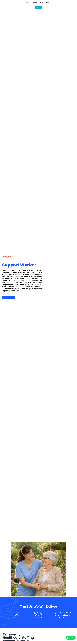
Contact (41, 2)
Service (34, 2)
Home (27, 2)
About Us (48, 2)
